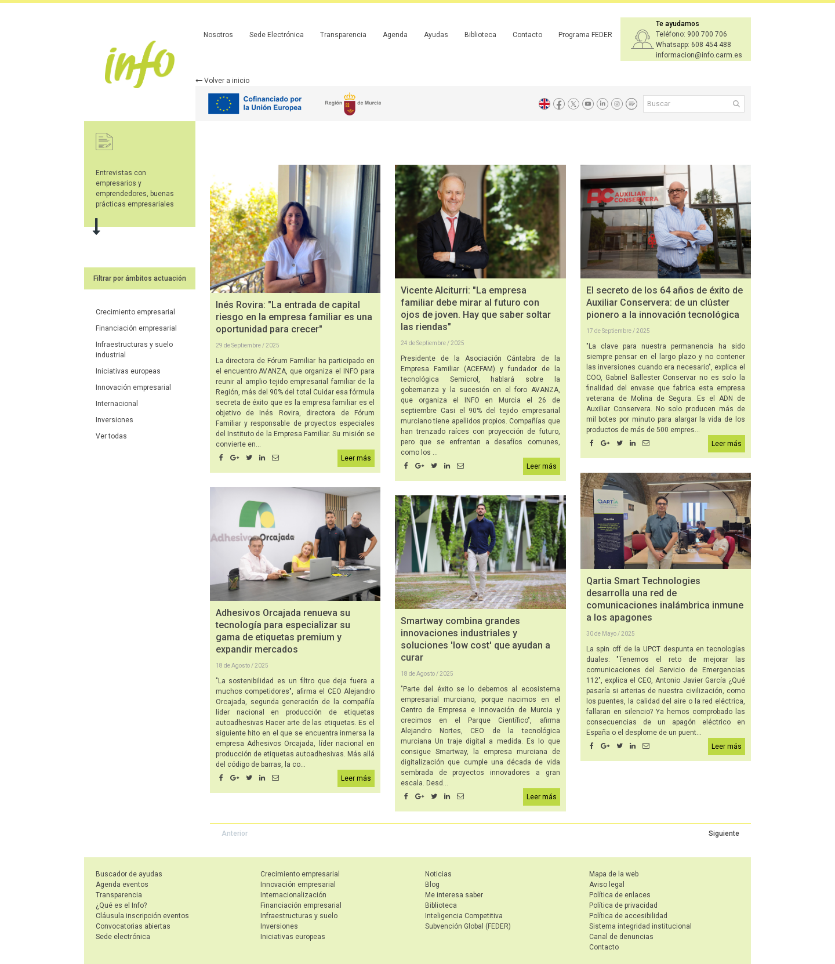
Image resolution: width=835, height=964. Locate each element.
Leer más (356, 458)
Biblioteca (480, 35)
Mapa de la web (613, 874)
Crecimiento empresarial (135, 312)
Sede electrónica (123, 937)
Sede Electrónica (276, 35)
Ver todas (111, 436)
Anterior (235, 833)
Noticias (438, 874)
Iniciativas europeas (128, 371)
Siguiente (724, 833)
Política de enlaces (620, 895)
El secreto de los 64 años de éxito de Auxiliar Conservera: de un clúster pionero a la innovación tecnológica (664, 302)
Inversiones (114, 420)
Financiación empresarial (136, 328)
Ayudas (436, 35)
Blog (432, 884)
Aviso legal (607, 884)
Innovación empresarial (133, 387)
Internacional (117, 404)
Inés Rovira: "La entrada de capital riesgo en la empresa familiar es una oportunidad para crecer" (294, 317)
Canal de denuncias (621, 937)
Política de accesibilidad (628, 916)
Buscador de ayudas (129, 874)
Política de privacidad (623, 905)
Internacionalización (293, 895)
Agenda (395, 35)
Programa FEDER (585, 35)
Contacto (527, 35)
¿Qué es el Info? (121, 905)
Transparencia (343, 35)
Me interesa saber (454, 895)
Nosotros (218, 35)
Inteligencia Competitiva (464, 916)
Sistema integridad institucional (640, 926)
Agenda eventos (122, 884)
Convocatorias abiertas (133, 926)
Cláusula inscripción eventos (142, 916)
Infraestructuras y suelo (298, 916)
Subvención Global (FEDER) (468, 926)
